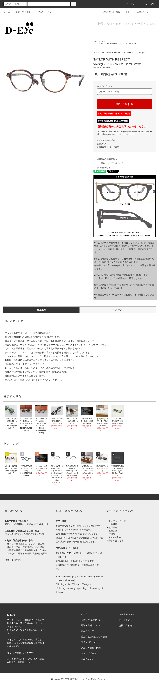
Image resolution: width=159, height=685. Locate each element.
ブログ (126, 12)
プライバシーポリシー (92, 642)
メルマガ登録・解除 (109, 12)
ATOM (90, 659)
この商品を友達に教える (105, 159)
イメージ (117, 310)
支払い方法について (91, 620)
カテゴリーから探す (43, 12)
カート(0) (147, 4)
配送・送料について (91, 625)
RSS (83, 659)
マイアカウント (126, 614)
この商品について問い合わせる (108, 163)
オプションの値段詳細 (106, 140)
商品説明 (41, 310)
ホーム (7, 12)
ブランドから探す (21, 12)
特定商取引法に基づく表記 (108, 147)
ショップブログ (88, 653)
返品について (102, 144)
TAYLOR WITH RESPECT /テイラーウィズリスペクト (119, 44)
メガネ (102, 41)
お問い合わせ (140, 12)
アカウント (130, 4)
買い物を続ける (101, 167)
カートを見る (125, 620)
